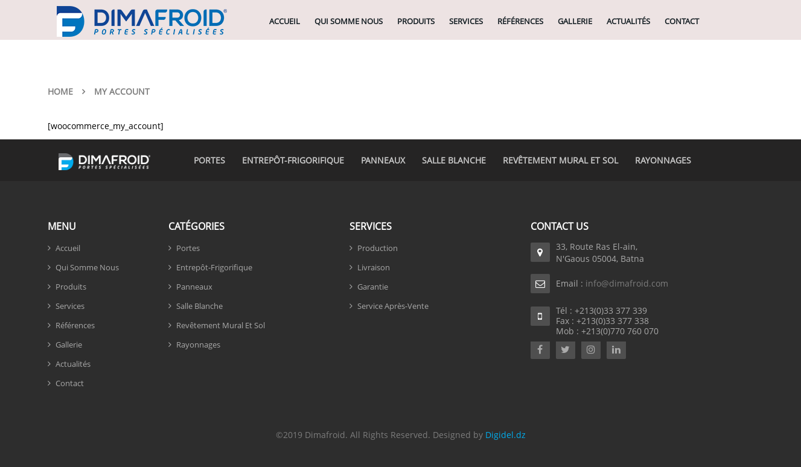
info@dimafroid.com (627, 283)
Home (60, 91)
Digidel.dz (505, 434)
